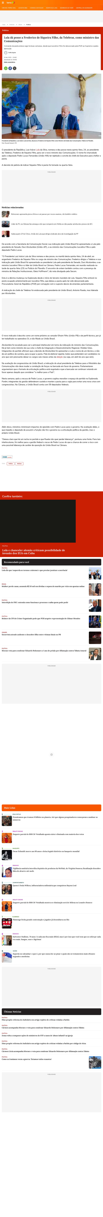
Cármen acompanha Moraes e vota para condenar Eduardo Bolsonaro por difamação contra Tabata (43, 1028)
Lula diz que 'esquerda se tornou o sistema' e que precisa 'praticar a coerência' (34, 570)
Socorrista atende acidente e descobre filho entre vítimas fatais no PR (31, 634)
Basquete (16, 848)
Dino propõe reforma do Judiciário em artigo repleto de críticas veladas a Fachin (35, 1020)
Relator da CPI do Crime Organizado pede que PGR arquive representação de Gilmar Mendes (41, 618)
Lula (38, 149)
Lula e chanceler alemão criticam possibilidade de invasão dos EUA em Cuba (33, 552)
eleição (60, 357)
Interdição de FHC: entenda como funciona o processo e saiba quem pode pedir (35, 602)
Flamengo (15, 917)
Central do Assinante (84, 8)
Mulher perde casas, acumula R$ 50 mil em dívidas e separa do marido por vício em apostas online (43, 586)
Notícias (12, 25)
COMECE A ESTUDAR (36, 8)
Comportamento (18, 882)
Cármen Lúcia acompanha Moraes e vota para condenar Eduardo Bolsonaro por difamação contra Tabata (45, 1051)
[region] (51, 16)
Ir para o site (11, 3)
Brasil (20, 25)
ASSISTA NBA (22, 8)
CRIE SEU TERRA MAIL (9, 8)
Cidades (4, 632)
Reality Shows (18, 831)
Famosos (16, 865)
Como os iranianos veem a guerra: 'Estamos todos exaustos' (27, 1059)
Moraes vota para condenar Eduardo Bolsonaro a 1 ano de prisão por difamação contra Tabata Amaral (44, 651)
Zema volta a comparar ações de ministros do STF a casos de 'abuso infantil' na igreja (37, 1035)
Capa (4, 25)
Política (28, 25)
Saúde (15, 951)
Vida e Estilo (16, 814)
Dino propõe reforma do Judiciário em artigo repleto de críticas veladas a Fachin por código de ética (44, 1043)
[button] (3, 3)
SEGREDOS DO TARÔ (66, 8)
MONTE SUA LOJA (51, 8)
